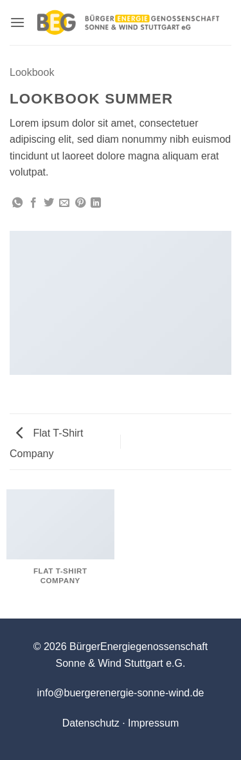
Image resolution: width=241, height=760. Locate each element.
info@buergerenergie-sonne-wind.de (120, 692)
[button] (17, 22)
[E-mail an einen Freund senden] (64, 203)
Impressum (153, 723)
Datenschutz (91, 723)
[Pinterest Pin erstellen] (80, 203)
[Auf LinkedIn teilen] (96, 203)
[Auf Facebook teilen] (33, 203)
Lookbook (32, 72)
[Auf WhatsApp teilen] (17, 203)
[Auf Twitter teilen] (49, 203)
